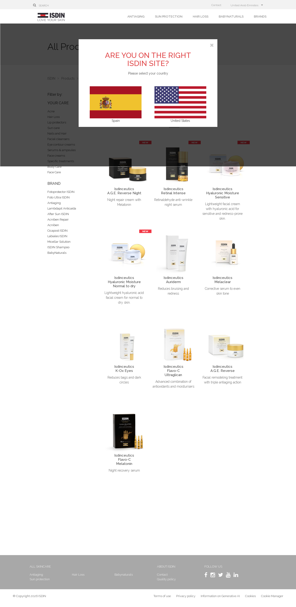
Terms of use (162, 597)
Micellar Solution (59, 241)
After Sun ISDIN (58, 214)
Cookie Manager (272, 597)
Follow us (211, 566)
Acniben (53, 225)
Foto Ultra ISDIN (58, 197)
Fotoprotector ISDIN (60, 192)
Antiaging (136, 16)
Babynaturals (231, 16)
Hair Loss (200, 16)
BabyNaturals (56, 252)
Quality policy (166, 579)
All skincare (46, 566)
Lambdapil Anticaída (61, 208)
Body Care (54, 166)
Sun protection (168, 16)
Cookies (250, 597)
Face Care (54, 172)
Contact (216, 5)
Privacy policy (185, 597)
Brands (260, 16)
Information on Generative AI (220, 597)
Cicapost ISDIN (57, 230)
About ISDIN (166, 566)
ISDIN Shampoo (58, 247)
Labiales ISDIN (57, 236)
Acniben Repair (58, 219)
